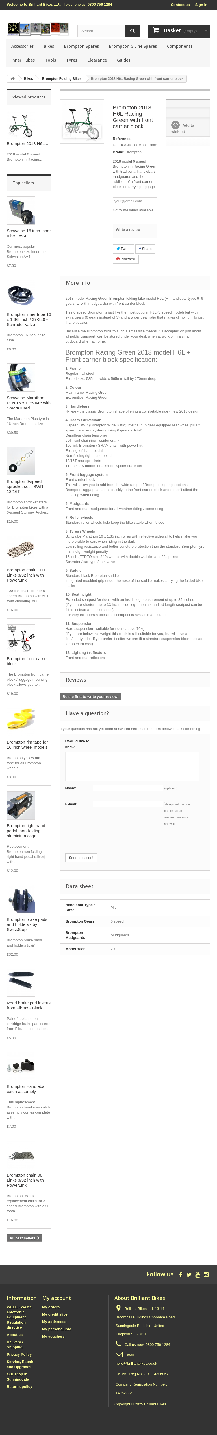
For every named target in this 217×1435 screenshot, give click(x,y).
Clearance (97, 60)
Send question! (81, 858)
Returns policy (19, 1386)
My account (56, 1297)
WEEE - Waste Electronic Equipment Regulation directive (19, 1317)
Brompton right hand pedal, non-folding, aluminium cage (26, 830)
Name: (71, 788)
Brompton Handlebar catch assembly (26, 1089)
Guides (123, 60)
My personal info (56, 1329)
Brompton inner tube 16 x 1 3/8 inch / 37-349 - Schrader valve (29, 319)
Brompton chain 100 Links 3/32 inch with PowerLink (26, 575)
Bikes (49, 46)
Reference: (122, 139)
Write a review (128, 229)
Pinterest (125, 259)
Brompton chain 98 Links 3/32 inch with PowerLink (25, 1180)
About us (15, 1335)
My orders (51, 1307)
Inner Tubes (23, 60)
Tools (50, 60)
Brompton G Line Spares (133, 46)
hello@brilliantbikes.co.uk (136, 1363)
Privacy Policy (19, 1354)
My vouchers (53, 1336)
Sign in (201, 5)
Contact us (180, 5)
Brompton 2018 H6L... (27, 143)
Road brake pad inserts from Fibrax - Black (29, 1005)
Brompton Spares (81, 46)
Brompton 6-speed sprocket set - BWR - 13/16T (26, 486)
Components (179, 46)
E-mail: (71, 804)
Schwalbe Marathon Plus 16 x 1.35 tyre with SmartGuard (29, 402)
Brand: (119, 152)
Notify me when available (133, 210)
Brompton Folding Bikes (61, 79)
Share (145, 249)
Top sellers (23, 182)
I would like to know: (77, 744)
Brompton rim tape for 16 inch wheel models (27, 745)
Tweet (123, 249)
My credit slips (55, 1314)
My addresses (54, 1322)
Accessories (22, 46)
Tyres (71, 60)
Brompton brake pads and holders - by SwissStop (27, 924)
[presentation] (108, 842)
